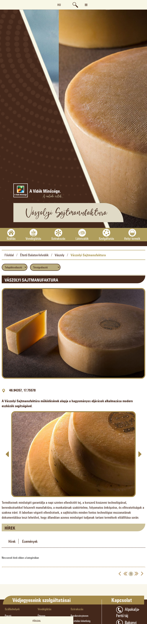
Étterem (41, 615)
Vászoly (59, 255)
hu (59, 5)
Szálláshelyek (12, 609)
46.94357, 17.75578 (22, 390)
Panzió (8, 615)
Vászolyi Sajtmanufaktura (88, 255)
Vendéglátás (44, 609)
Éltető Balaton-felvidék (34, 255)
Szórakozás (77, 609)
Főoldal (9, 255)
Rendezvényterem (79, 615)
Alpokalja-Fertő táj (127, 612)
